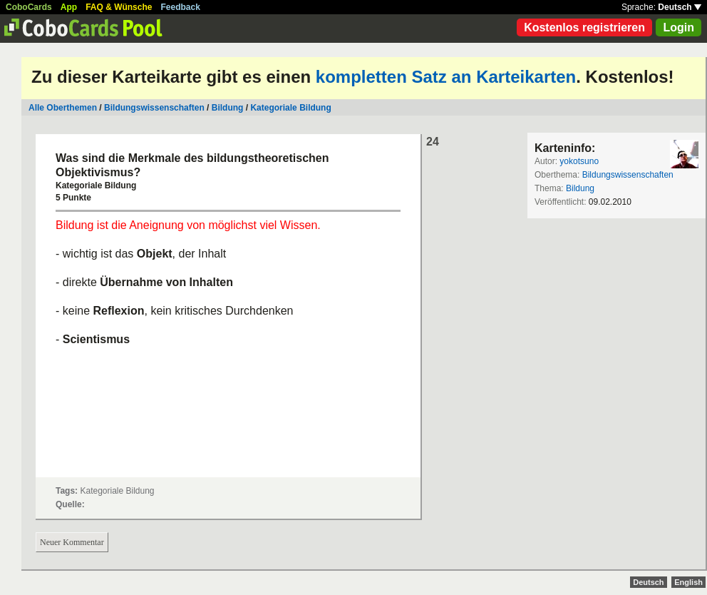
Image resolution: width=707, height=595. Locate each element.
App (69, 7)
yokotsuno (579, 161)
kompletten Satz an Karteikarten (446, 76)
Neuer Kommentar (72, 542)
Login (678, 27)
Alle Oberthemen (63, 108)
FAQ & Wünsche (119, 7)
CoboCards (29, 7)
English (688, 582)
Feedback (180, 7)
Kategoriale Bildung (290, 108)
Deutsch (679, 7)
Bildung (228, 108)
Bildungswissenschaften (154, 108)
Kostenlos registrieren (584, 27)
